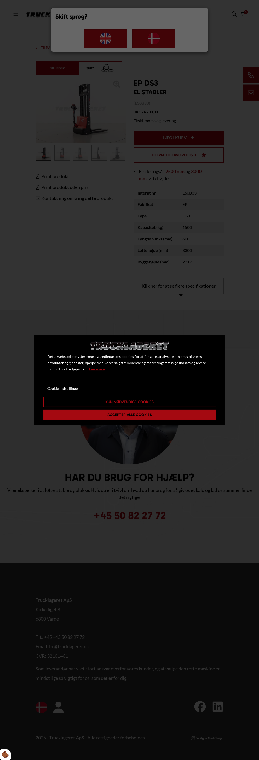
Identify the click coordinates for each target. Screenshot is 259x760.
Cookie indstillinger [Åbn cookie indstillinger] (63, 388)
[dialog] (129, 380)
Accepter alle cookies (129, 415)
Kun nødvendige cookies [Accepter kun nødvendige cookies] (129, 402)
